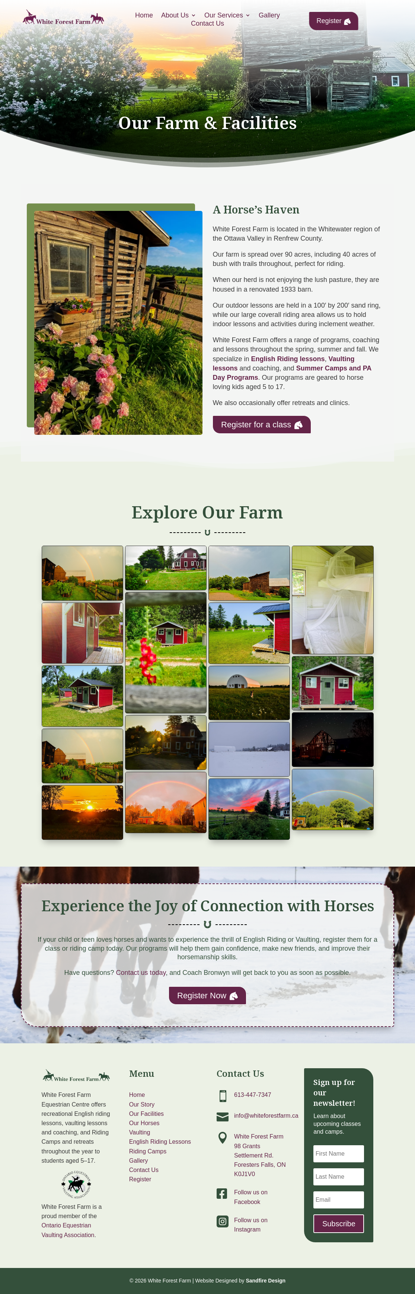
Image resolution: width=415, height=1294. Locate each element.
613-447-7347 (252, 1095)
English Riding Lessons (160, 1142)
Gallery (138, 1160)
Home (137, 1095)
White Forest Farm (258, 1136)
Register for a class (262, 424)
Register (334, 21)
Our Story (141, 1104)
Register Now (207, 995)
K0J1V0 (244, 1174)
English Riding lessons (288, 359)
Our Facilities (146, 1114)
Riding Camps (147, 1151)
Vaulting (139, 1132)
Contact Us (144, 1170)
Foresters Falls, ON (260, 1165)
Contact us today (141, 972)
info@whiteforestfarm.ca (266, 1115)
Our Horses (144, 1123)
